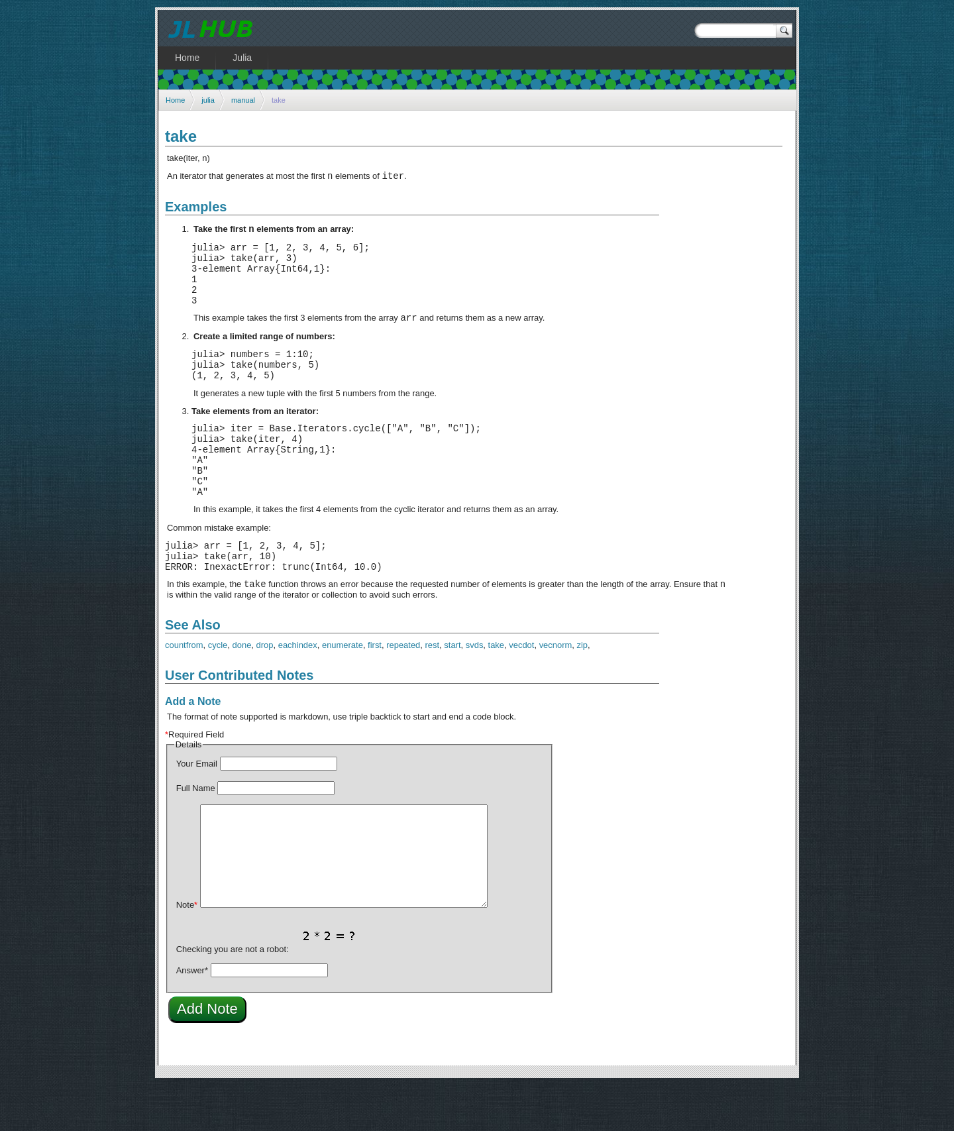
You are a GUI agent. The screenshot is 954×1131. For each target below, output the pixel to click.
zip (582, 691)
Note (186, 950)
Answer (192, 1016)
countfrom (184, 691)
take (496, 691)
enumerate (342, 691)
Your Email (196, 809)
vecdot (521, 691)
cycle (218, 691)
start (452, 691)
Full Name (195, 834)
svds (475, 691)
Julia (242, 57)
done (242, 691)
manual (243, 100)
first (375, 691)
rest (432, 691)
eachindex (297, 691)
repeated (403, 691)
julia (208, 100)
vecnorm (555, 691)
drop (265, 691)
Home (175, 100)
